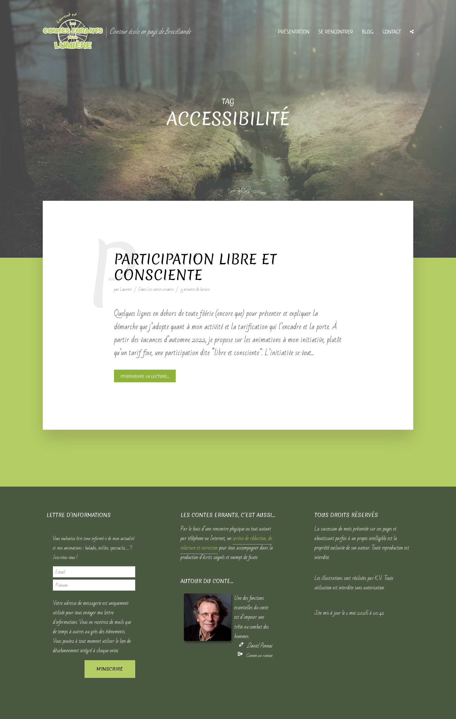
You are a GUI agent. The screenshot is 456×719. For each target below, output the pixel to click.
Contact (392, 32)
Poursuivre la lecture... (145, 376)
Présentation (293, 32)
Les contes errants (160, 289)
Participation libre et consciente (195, 267)
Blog (368, 32)
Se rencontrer (335, 32)
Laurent (126, 289)
